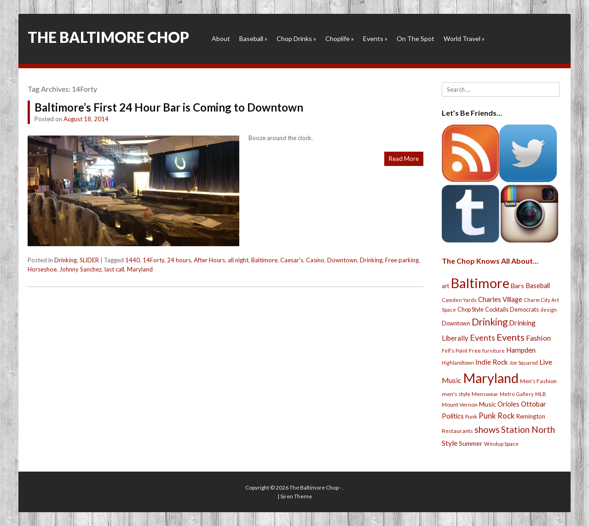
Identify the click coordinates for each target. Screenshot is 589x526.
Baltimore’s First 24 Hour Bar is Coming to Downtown (169, 107)
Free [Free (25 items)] (475, 350)
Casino (315, 260)
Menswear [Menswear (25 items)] (485, 393)
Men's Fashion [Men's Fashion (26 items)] (538, 381)
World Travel (464, 38)
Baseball (253, 38)
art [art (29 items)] (445, 286)
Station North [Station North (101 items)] (528, 429)
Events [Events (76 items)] (482, 338)
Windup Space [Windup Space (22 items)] (501, 444)
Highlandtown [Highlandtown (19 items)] (458, 363)
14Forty (153, 260)
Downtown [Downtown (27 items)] (456, 323)
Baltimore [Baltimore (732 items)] (479, 283)
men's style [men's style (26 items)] (456, 393)
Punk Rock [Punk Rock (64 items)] (497, 415)
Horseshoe (42, 269)
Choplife (339, 38)
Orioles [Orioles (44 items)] (508, 404)
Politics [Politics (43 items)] (453, 416)
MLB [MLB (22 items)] (540, 394)
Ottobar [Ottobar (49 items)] (533, 404)
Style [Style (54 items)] (449, 442)
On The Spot (415, 38)
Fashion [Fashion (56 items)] (538, 337)
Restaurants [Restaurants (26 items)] (457, 430)
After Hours (209, 260)
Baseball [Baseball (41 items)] (537, 286)
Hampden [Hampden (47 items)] (521, 350)
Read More (404, 158)
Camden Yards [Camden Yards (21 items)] (459, 300)
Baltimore (264, 260)
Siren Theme (296, 496)
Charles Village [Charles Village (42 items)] (500, 299)
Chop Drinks (296, 38)
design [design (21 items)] (548, 310)
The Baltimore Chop (108, 37)
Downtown (342, 260)
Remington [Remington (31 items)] (530, 416)
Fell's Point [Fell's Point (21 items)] (455, 351)
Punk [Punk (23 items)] (471, 417)
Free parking (402, 260)
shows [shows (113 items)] (487, 429)
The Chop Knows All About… (490, 260)
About (221, 38)
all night (238, 260)
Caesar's (291, 260)
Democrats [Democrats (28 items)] (524, 309)
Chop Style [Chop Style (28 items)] (470, 309)
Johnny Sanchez (80, 269)
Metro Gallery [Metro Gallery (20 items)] (517, 394)
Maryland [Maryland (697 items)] (491, 378)
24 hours (179, 260)
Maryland (140, 269)
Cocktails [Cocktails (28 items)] (496, 309)
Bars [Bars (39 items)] (517, 286)
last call (114, 269)
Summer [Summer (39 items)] (471, 443)
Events (375, 38)
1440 (132, 260)
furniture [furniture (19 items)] (493, 351)
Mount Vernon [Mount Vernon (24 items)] (460, 404)
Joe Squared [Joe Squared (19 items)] (523, 363)
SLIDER (89, 260)
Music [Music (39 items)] (487, 404)
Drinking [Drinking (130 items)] (490, 321)
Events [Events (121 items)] (511, 337)
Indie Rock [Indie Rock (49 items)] (491, 362)
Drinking (65, 260)
